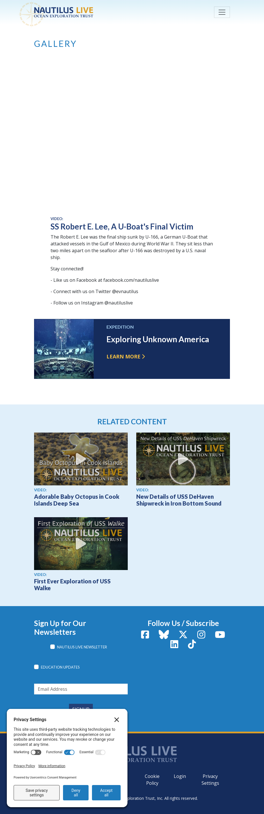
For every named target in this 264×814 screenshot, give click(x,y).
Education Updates (60, 667)
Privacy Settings (210, 779)
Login (180, 776)
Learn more (123, 356)
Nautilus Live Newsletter (82, 647)
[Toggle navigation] (222, 12)
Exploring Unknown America (157, 339)
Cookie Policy (152, 779)
